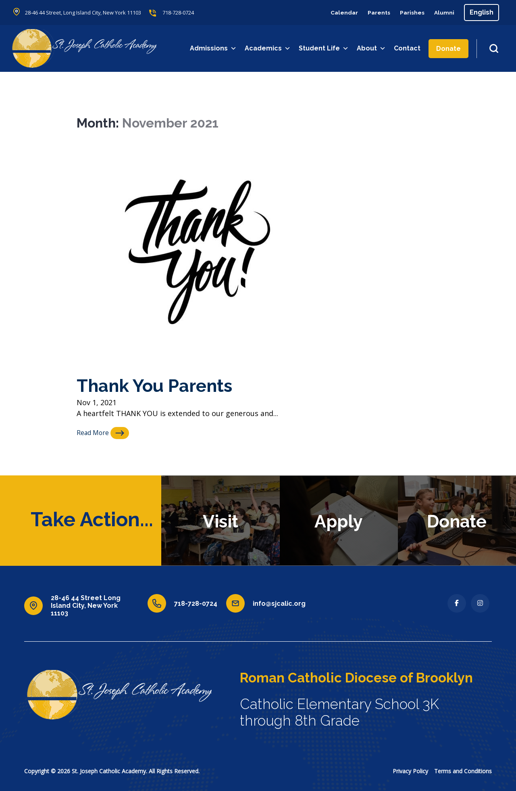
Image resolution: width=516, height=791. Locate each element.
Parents (371, 12)
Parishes (408, 12)
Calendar (333, 12)
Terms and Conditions (463, 771)
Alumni (443, 12)
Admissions (214, 48)
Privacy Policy (410, 771)
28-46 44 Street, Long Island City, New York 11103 (90, 13)
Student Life (325, 48)
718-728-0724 (196, 13)
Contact (408, 48)
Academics (268, 48)
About (372, 48)
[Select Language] (481, 12)
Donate (449, 48)
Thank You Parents (164, 384)
